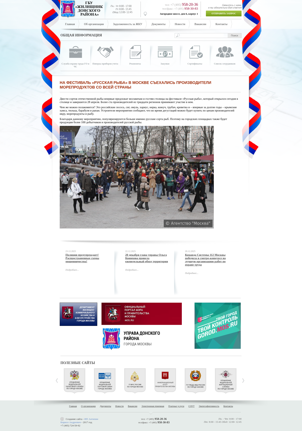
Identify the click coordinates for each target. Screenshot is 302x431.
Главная (70, 24)
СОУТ (191, 406)
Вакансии (200, 24)
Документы (158, 24)
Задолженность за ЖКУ (127, 24)
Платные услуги (176, 406)
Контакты (221, 24)
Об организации (94, 24)
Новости (180, 24)
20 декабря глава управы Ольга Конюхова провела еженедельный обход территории (146, 258)
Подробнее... (72, 269)
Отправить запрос (223, 13)
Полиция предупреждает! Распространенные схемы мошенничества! (82, 258)
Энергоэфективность (209, 406)
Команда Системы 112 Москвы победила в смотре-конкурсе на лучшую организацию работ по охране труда (205, 259)
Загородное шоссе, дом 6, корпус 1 (179, 13)
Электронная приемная (152, 406)
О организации (88, 406)
